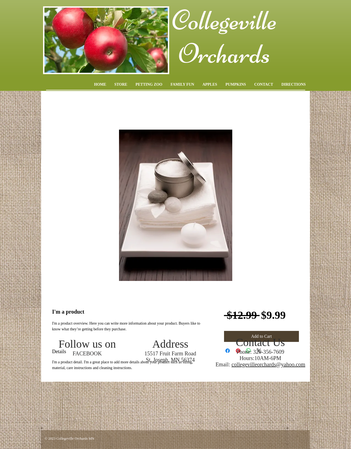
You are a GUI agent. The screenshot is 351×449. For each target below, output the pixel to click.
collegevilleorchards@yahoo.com (268, 364)
